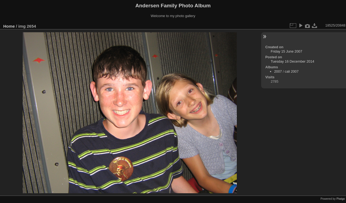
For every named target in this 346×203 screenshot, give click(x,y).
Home (9, 26)
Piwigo (341, 198)
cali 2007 (291, 71)
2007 (278, 71)
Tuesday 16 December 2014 (292, 61)
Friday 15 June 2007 (286, 51)
